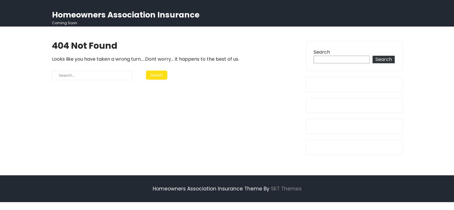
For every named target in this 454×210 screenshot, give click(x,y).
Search (322, 52)
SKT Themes (286, 188)
